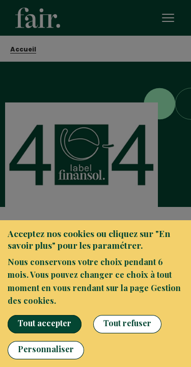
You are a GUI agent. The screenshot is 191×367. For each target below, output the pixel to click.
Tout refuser (127, 323)
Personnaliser (46, 349)
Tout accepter (44, 323)
